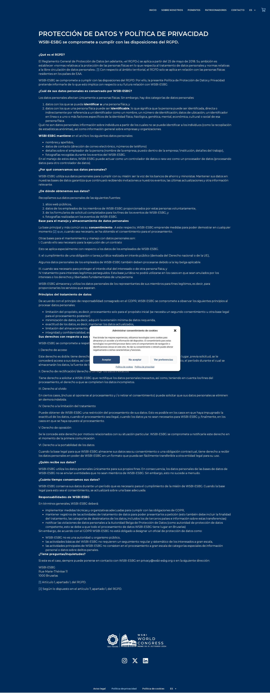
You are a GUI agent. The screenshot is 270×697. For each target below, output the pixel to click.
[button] (175, 330)
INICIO (153, 10)
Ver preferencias (163, 359)
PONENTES (194, 10)
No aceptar (135, 359)
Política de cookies (124, 367)
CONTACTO (238, 10)
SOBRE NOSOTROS (172, 10)
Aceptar (106, 359)
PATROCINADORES (215, 10)
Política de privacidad (144, 367)
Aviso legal (98, 691)
